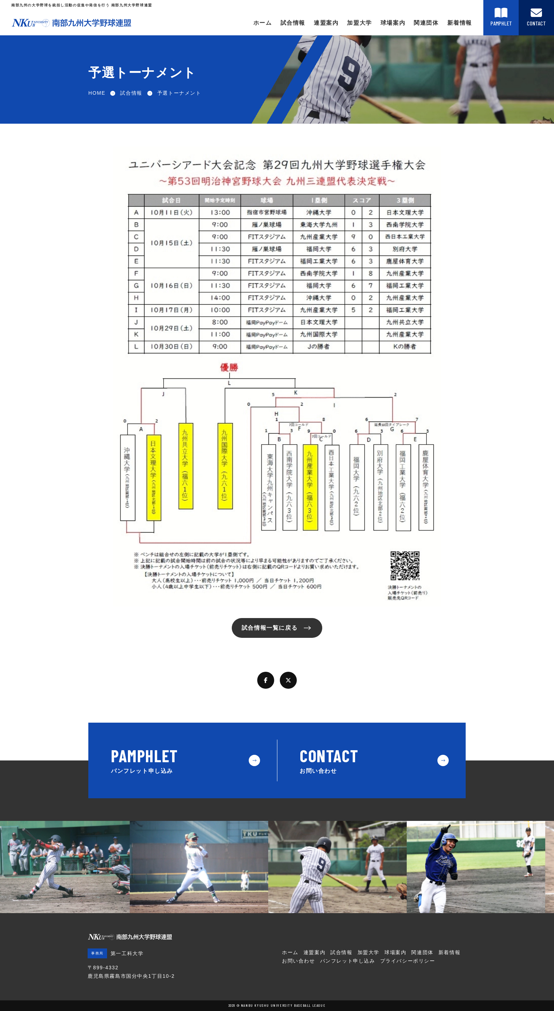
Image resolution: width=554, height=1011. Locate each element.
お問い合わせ (298, 961)
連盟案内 (326, 23)
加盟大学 (359, 23)
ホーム (262, 23)
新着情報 (459, 23)
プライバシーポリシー (407, 961)
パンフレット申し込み (347, 961)
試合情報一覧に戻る (269, 628)
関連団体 (426, 23)
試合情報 (293, 23)
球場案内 (393, 23)
